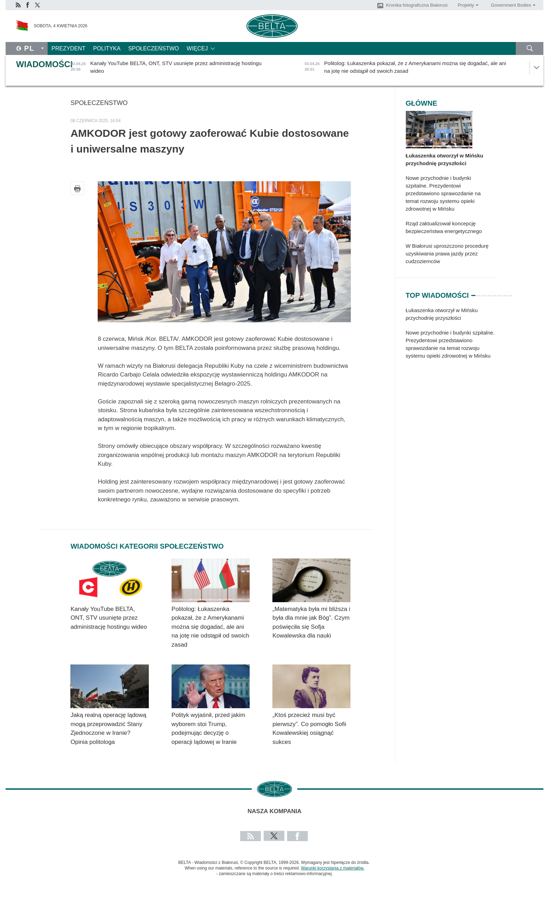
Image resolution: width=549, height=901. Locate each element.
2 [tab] (479, 292)
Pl (29, 48)
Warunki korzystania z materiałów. (332, 868)
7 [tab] (505, 292)
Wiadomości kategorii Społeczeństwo (146, 546)
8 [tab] (510, 292)
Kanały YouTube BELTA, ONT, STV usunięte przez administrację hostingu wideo (109, 618)
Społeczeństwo (153, 48)
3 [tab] (484, 292)
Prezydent (68, 48)
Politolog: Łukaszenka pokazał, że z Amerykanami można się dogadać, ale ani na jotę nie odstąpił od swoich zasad (210, 627)
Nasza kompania (274, 811)
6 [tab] (500, 292)
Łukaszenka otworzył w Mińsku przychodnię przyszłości (445, 159)
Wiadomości (44, 64)
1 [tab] (473, 292)
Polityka (106, 48)
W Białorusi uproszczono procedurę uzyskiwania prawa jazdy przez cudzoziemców (447, 253)
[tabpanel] (450, 337)
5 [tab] (494, 292)
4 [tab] (489, 292)
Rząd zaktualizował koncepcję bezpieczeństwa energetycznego (444, 227)
